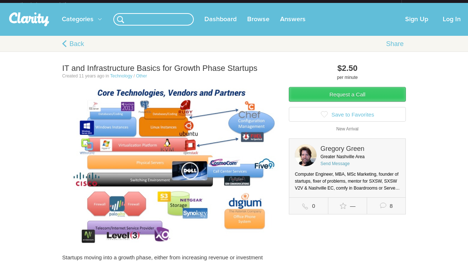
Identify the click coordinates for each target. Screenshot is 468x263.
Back (76, 49)
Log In (452, 25)
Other (141, 81)
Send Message (335, 169)
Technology (121, 81)
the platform (51, 4)
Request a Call (347, 100)
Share (395, 49)
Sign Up (416, 25)
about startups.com (427, 4)
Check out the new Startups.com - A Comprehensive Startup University (322, 4)
